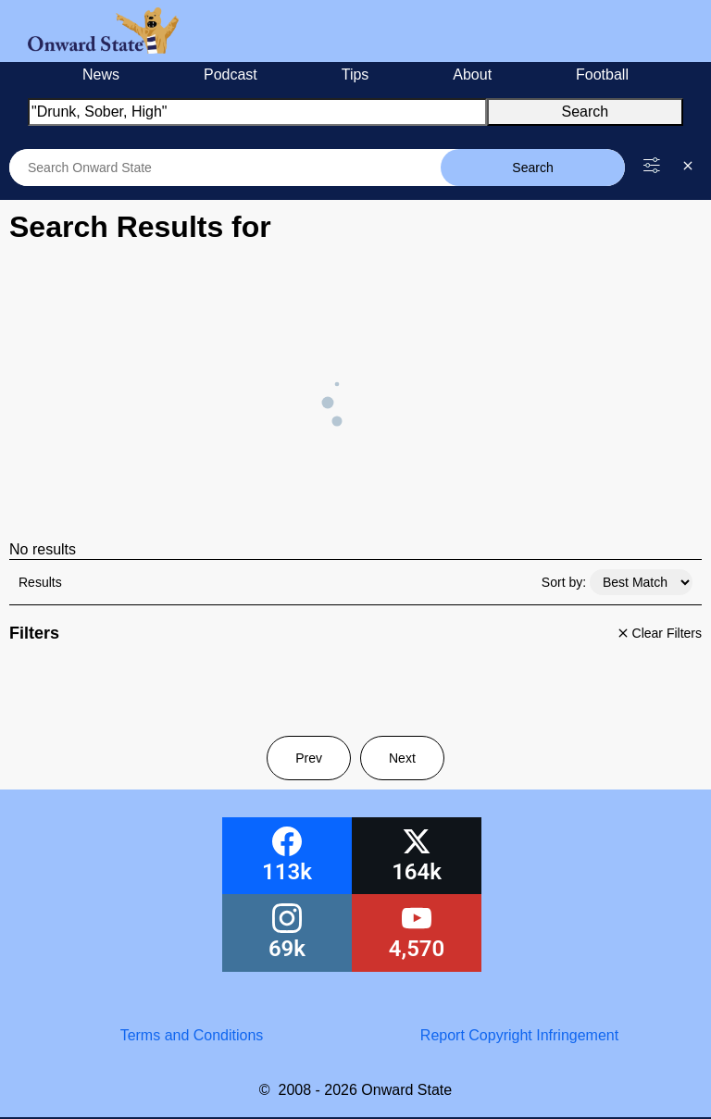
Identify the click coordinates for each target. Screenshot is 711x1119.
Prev (308, 758)
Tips (355, 74)
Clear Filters (658, 633)
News (100, 74)
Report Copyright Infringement (519, 1035)
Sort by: (564, 582)
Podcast (230, 74)
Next (402, 758)
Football (602, 74)
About (472, 74)
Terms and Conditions (192, 1035)
